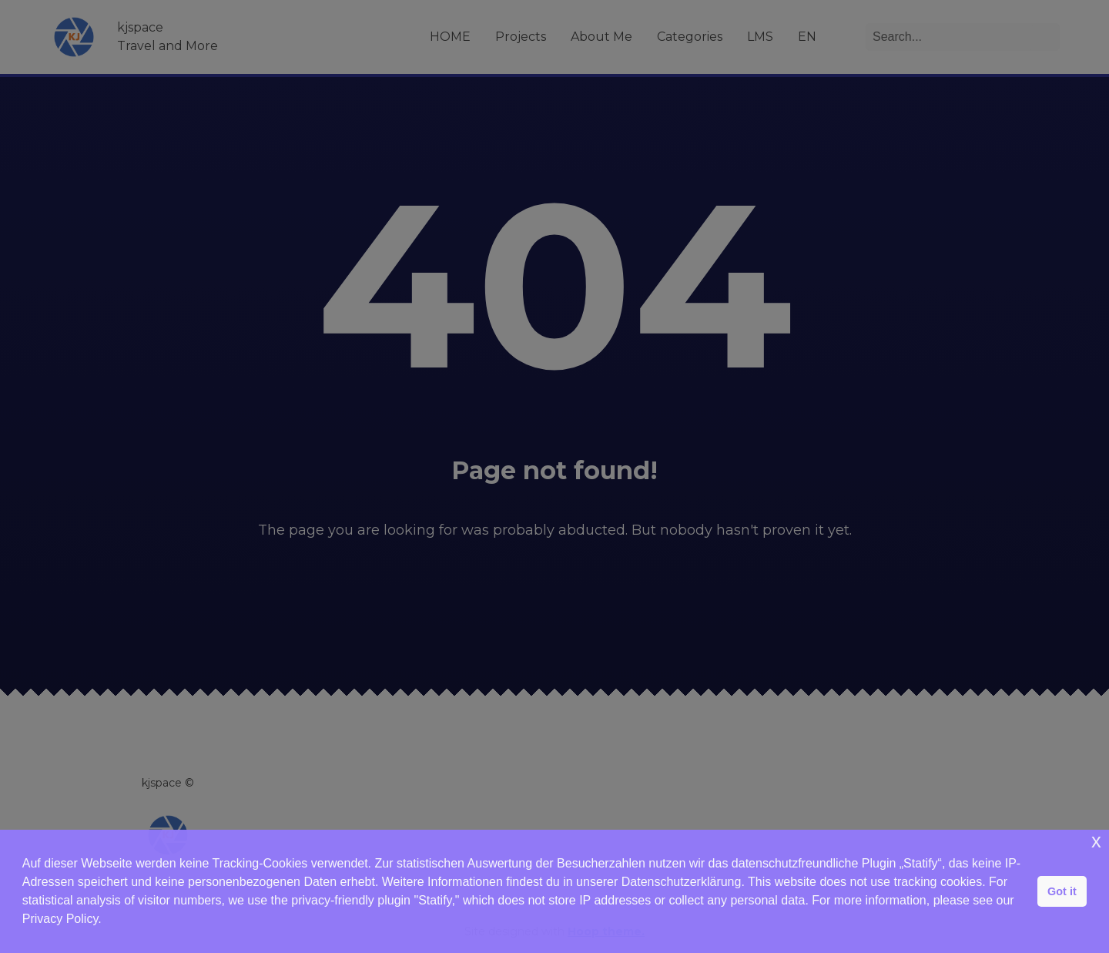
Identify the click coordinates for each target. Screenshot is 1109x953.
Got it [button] (1062, 891)
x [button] (1096, 841)
